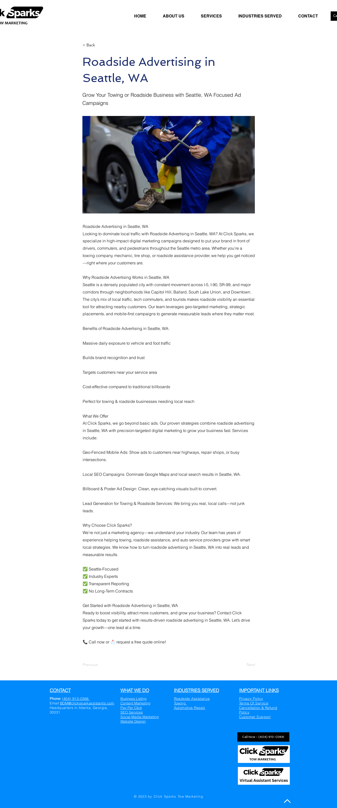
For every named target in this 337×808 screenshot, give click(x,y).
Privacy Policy (251, 698)
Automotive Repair (189, 707)
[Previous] (99, 665)
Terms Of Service (254, 703)
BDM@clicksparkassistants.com (87, 703)
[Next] (242, 665)
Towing (180, 703)
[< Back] (99, 45)
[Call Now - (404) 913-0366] (263, 737)
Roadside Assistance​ (192, 698)
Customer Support (255, 717)
